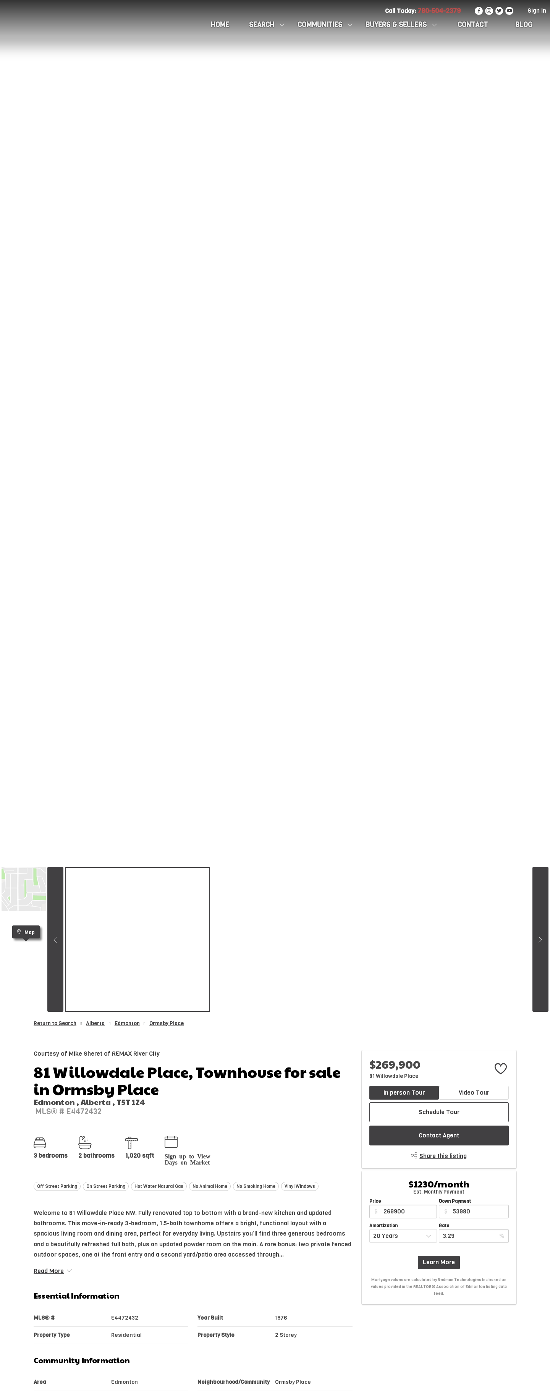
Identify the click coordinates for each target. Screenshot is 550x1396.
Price (375, 1201)
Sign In (536, 10)
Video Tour (474, 1093)
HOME (220, 24)
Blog (523, 24)
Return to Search (55, 1023)
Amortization (383, 1226)
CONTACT (473, 24)
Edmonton (127, 1023)
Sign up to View (187, 1156)
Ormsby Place (166, 1023)
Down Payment (455, 1201)
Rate (444, 1226)
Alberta (95, 1023)
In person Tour (404, 1093)
